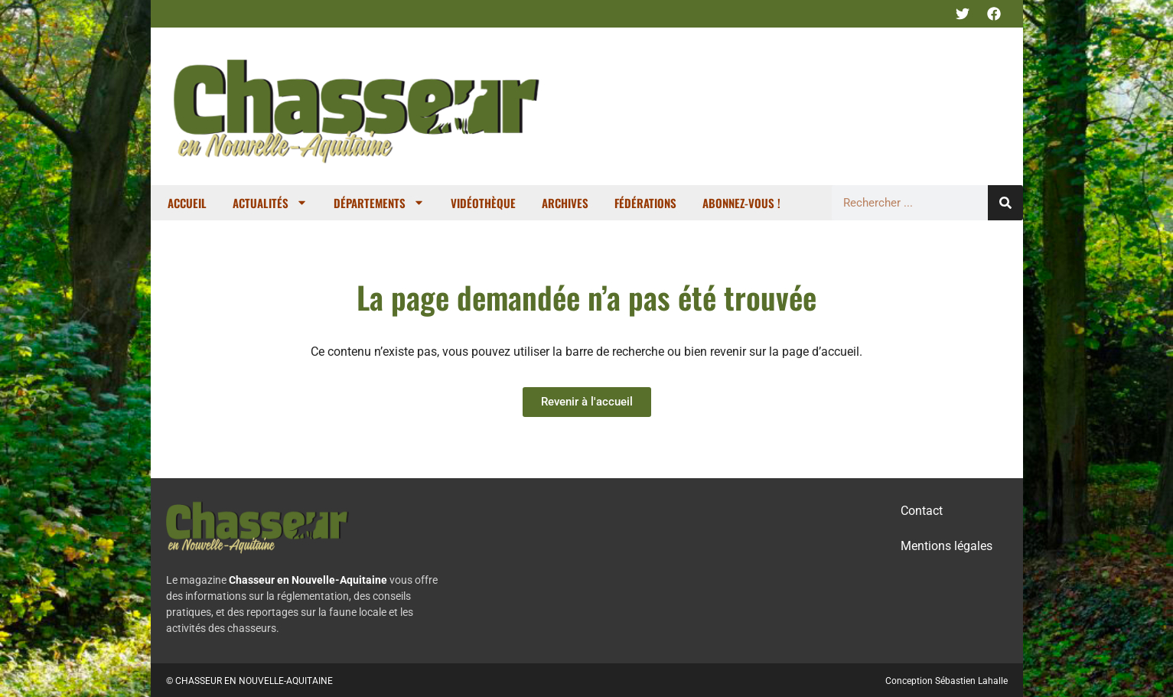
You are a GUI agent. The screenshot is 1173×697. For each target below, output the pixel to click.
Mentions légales (946, 546)
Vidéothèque (483, 202)
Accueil (187, 202)
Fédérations (645, 202)
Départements (379, 202)
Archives (565, 202)
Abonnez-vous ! (741, 202)
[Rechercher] (1005, 202)
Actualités (270, 202)
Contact (922, 510)
